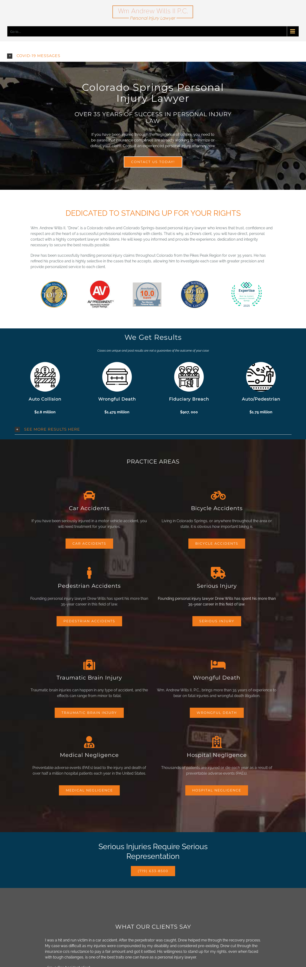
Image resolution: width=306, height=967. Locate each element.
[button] (156, 56)
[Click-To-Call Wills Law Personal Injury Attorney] (153, 871)
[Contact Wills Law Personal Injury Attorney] (153, 162)
